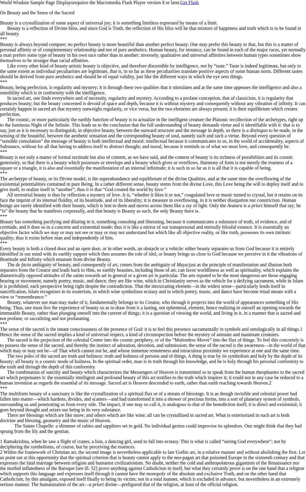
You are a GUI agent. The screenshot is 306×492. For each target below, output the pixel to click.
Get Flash (189, 2)
